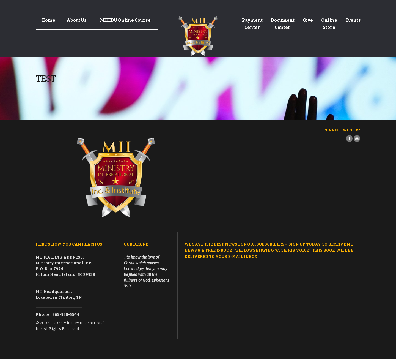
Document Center (283, 24)
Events (353, 20)
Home (48, 20)
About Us (77, 20)
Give (308, 20)
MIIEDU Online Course (125, 20)
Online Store (329, 24)
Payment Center (252, 24)
